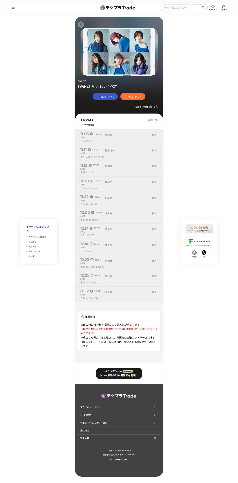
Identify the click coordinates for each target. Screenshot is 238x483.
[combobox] (181, 7)
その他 (31, 256)
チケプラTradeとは (37, 236)
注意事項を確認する (147, 106)
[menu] (13, 7)
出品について (105, 96)
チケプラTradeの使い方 (38, 228)
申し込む (32, 241)
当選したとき (34, 251)
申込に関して (132, 96)
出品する (32, 246)
